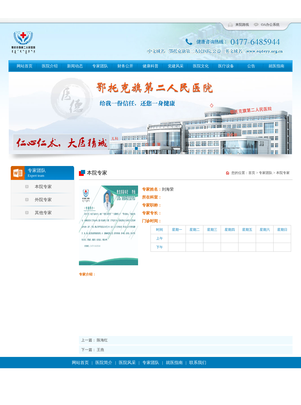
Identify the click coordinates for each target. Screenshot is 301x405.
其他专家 (43, 212)
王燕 (100, 350)
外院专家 (43, 199)
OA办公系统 (270, 25)
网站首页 (25, 66)
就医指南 (276, 66)
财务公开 (125, 66)
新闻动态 (75, 66)
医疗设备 (226, 66)
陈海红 (102, 340)
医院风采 (127, 362)
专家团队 (100, 66)
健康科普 (150, 66)
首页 (251, 173)
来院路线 (242, 25)
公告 (251, 66)
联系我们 (197, 362)
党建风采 (176, 66)
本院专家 (43, 186)
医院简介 (103, 362)
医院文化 (201, 66)
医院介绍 (50, 66)
